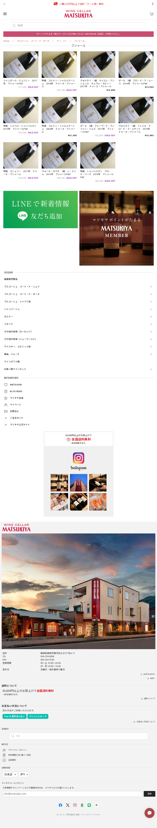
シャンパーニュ (12, 309)
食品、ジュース (11, 354)
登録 (150, 794)
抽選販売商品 (10, 279)
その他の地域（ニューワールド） (20, 339)
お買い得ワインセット (15, 369)
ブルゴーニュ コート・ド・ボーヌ (22, 294)
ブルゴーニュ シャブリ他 (17, 301)
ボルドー (8, 316)
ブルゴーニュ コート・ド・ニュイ (22, 286)
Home (6, 41)
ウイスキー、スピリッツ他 (17, 346)
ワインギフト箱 (12, 361)
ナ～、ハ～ (61, 41)
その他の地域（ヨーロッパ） (18, 331)
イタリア (8, 324)
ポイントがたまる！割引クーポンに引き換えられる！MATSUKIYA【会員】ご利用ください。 (78, 34)
